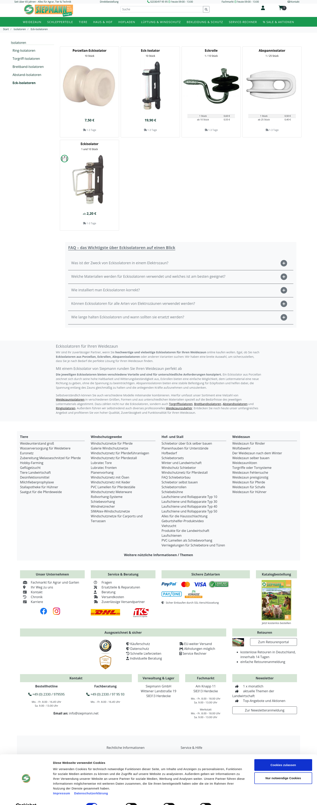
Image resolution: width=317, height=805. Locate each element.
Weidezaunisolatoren (70, 399)
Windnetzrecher (103, 506)
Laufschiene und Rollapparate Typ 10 (189, 497)
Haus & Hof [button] (103, 22)
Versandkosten (107, 597)
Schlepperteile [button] (60, 22)
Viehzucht (169, 526)
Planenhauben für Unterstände (185, 448)
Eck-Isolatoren (24, 83)
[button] (180, 263)
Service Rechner (195, 653)
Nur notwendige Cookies (283, 769)
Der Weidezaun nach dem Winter (257, 453)
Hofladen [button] (126, 22)
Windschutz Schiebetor (179, 467)
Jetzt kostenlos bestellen (276, 623)
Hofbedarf (169, 453)
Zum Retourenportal (273, 642)
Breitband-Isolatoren (28, 66)
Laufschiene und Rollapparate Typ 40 (189, 506)
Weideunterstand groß (37, 443)
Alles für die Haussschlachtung (184, 516)
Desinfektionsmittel (34, 477)
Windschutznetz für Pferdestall (114, 458)
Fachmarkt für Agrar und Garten (49, 582)
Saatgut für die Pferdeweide (41, 492)
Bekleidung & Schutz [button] (205, 22)
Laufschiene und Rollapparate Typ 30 (189, 501)
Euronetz (27, 453)
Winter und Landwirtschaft (182, 463)
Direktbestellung (109, 1)
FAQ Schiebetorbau (176, 477)
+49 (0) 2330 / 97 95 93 (105, 694)
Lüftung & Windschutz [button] (161, 22)
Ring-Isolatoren (24, 50)
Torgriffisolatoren (181, 404)
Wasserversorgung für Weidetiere (45, 448)
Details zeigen (229, 797)
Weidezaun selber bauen (250, 458)
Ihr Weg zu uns (36, 587)
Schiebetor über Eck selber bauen (187, 443)
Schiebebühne (172, 492)
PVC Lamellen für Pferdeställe (113, 487)
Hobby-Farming (31, 463)
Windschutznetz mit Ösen (110, 477)
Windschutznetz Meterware (111, 492)
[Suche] (161, 9)
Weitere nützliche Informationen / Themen (158, 555)
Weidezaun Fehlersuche (250, 472)
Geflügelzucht (30, 467)
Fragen (101, 582)
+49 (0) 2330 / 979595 (46, 694)
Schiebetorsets (173, 458)
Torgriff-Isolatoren (26, 58)
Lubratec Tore (101, 463)
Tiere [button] (83, 22)
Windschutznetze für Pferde (112, 443)
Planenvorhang (102, 472)
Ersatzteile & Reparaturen (115, 587)
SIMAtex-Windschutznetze (110, 511)
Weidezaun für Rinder (248, 443)
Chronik (31, 597)
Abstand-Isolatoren (27, 75)
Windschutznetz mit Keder (110, 482)
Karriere (31, 602)
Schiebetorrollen (174, 487)
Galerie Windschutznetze (109, 448)
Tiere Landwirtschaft (35, 472)
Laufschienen (172, 535)
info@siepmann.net (83, 713)
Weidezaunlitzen (244, 463)
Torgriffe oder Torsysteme (252, 467)
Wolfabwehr (241, 448)
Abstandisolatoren (235, 404)
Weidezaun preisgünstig (250, 477)
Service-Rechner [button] (243, 22)
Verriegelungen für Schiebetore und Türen (193, 545)
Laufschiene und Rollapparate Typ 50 (189, 511)
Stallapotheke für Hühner (39, 487)
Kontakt (31, 592)
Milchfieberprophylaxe (37, 482)
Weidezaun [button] (32, 22)
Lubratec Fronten (104, 467)
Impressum (61, 784)
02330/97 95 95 (159, 1)
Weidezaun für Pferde (248, 482)
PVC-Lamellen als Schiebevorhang (187, 540)
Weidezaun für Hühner (249, 492)
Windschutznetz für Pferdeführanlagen (120, 453)
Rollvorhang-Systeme (107, 497)
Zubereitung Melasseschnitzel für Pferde (50, 458)
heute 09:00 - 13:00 (182, 1)
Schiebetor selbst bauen (180, 482)
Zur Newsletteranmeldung (264, 710)
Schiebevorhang (103, 501)
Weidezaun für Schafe (248, 487)
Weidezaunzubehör (179, 408)
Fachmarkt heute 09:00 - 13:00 (240, 1)
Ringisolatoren (65, 408)
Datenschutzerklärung (91, 784)
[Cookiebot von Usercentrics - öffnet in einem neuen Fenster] (26, 797)
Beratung (103, 592)
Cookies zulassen (283, 755)
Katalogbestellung (276, 574)
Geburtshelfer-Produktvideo (183, 521)
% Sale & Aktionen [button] (278, 22)
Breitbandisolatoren (207, 404)
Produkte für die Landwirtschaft (185, 530)
